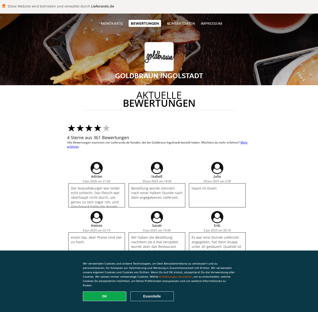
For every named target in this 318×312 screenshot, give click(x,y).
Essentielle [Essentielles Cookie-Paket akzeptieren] (152, 296)
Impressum (211, 23)
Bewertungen (145, 23)
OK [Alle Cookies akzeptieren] (104, 296)
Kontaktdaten (181, 23)
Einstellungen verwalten (175, 276)
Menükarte (112, 23)
